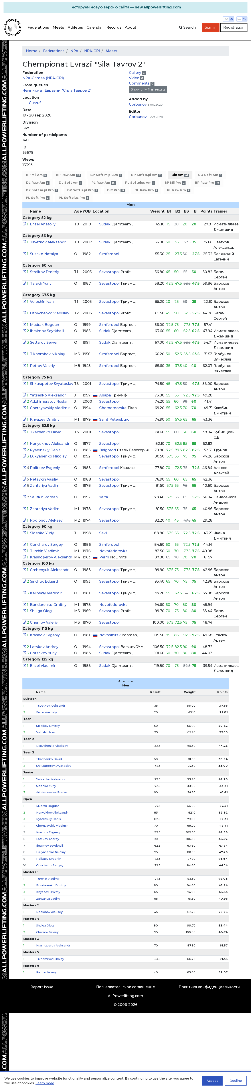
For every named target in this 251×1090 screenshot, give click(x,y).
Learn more (45, 1083)
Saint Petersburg (114, 419)
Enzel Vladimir (42, 666)
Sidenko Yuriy (42, 533)
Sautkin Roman (44, 497)
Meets (58, 27)
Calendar (95, 27)
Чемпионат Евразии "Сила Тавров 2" (56, 90)
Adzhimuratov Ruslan (49, 401)
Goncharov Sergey (46, 544)
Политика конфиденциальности (209, 987)
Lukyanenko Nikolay (48, 456)
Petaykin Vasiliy (44, 479)
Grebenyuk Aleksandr (49, 570)
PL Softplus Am (140, 183)
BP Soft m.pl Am (106, 175)
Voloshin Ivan (42, 302)
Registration (234, 27)
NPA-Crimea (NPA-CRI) (43, 78)
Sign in (211, 27)
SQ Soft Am (210, 175)
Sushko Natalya (44, 254)
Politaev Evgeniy (45, 468)
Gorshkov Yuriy (43, 653)
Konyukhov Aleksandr (49, 444)
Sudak (105, 224)
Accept (212, 1081)
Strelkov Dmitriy (44, 272)
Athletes (75, 27)
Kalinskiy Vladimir (46, 593)
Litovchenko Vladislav (49, 313)
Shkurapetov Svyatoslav (51, 384)
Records (113, 27)
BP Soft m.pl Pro (42, 190)
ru (226, 18)
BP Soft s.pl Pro (82, 190)
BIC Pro (116, 190)
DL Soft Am (70, 183)
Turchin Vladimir (44, 551)
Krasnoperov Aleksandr (51, 557)
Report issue (41, 987)
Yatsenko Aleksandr (48, 395)
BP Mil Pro (175, 183)
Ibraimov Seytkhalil (47, 331)
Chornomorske (113, 408)
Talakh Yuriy (40, 283)
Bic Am (180, 175)
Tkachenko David (45, 432)
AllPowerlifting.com (125, 996)
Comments (139, 83)
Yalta (103, 497)
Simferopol (109, 254)
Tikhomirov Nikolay (47, 354)
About (130, 27)
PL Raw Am (103, 183)
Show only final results (148, 89)
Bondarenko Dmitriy (48, 605)
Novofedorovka (113, 551)
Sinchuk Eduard (44, 581)
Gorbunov (138, 104)
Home (31, 51)
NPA (74, 51)
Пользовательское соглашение (125, 987)
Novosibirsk (110, 635)
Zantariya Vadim (44, 485)
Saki (103, 533)
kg (244, 18)
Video (134, 78)
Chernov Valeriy (44, 622)
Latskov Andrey (44, 647)
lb (239, 18)
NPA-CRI (92, 51)
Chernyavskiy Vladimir (50, 408)
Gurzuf (35, 103)
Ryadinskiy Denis (45, 450)
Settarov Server (44, 342)
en (231, 18)
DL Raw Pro (146, 190)
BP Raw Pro (207, 183)
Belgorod (108, 450)
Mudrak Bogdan (44, 325)
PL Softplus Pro (74, 198)
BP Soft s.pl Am (146, 175)
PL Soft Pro (37, 198)
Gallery (135, 73)
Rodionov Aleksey (46, 520)
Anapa (105, 395)
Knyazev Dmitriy (44, 419)
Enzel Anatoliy (42, 224)
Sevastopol (110, 272)
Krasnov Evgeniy (45, 635)
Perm (104, 557)
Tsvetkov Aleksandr (48, 242)
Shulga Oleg (41, 611)
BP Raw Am (68, 175)
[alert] (125, 7)
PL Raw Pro (178, 190)
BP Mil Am (36, 175)
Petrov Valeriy (42, 366)
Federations (38, 27)
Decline (235, 1081)
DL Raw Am (37, 183)
